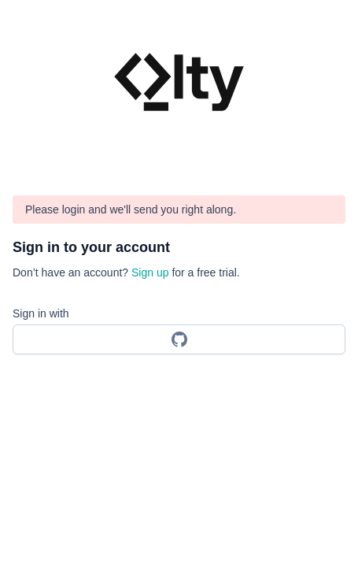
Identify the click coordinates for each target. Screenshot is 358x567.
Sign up (149, 272)
